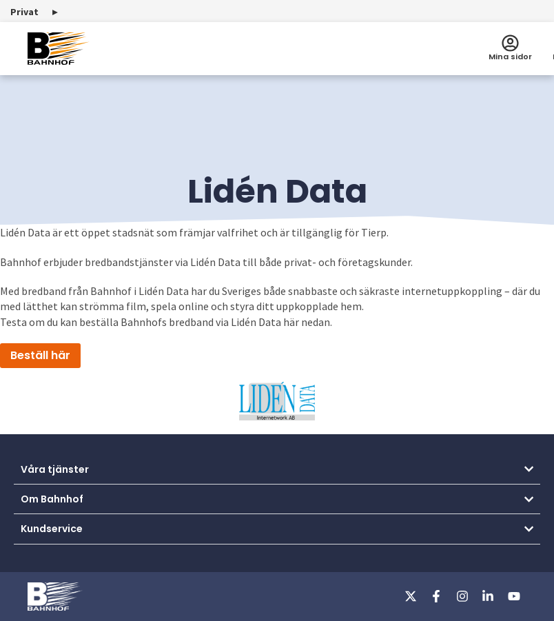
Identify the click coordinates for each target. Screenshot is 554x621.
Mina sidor (510, 56)
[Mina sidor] (510, 43)
